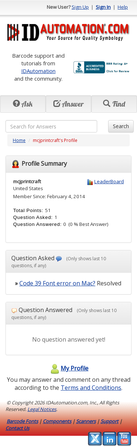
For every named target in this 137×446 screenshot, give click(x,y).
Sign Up (80, 7)
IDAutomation (38, 70)
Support (109, 421)
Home (19, 140)
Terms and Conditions (91, 388)
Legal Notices (41, 409)
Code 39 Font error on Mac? (57, 283)
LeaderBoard (109, 181)
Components (57, 421)
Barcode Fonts (22, 421)
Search (121, 126)
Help (123, 7)
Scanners (86, 421)
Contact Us (17, 428)
